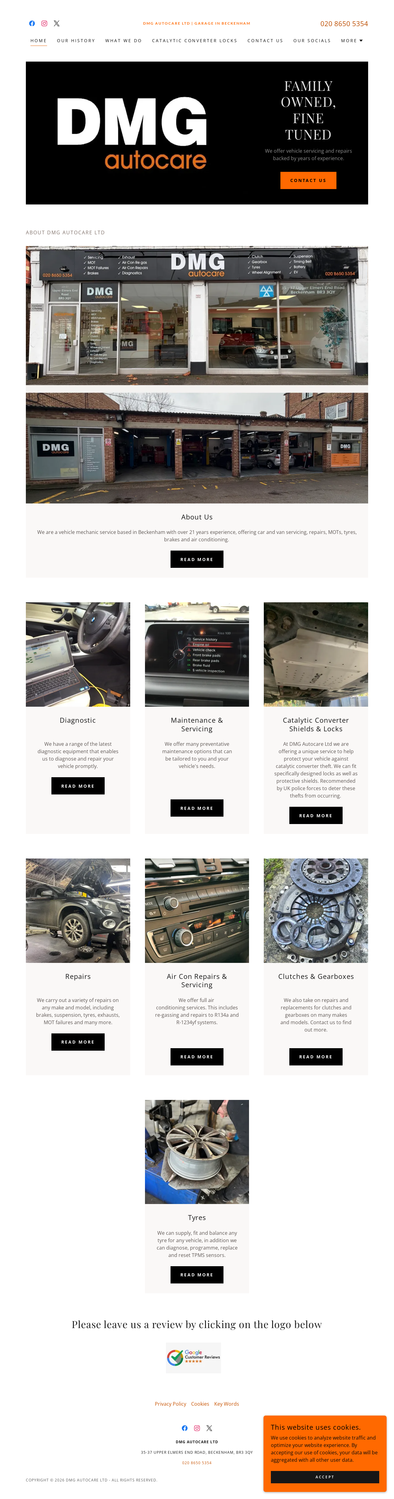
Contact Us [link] (265, 40)
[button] (352, 40)
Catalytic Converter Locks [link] (195, 40)
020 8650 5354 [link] (344, 23)
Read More (197, 559)
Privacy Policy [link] (170, 1403)
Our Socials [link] (312, 40)
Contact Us (308, 180)
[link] (32, 23)
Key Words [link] (226, 1403)
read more (197, 808)
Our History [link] (76, 40)
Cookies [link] (200, 1403)
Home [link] (38, 40)
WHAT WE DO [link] (123, 40)
